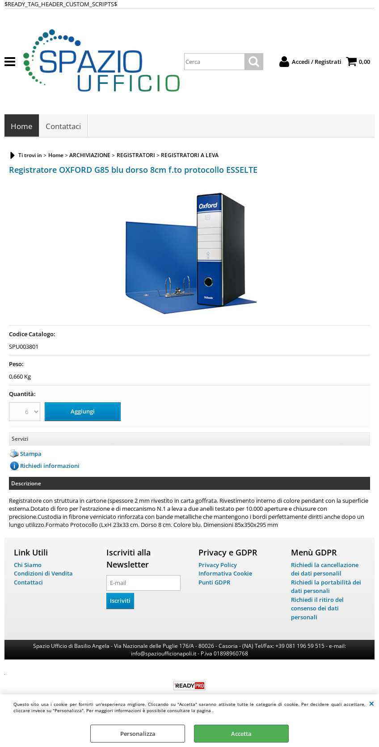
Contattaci (63, 126)
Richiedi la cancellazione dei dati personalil (324, 569)
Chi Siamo (28, 565)
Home (22, 126)
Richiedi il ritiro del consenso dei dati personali (317, 608)
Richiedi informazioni (50, 466)
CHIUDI (372, 703)
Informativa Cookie (225, 573)
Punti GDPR (214, 582)
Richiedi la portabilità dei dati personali (326, 586)
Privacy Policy (217, 565)
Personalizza (138, 734)
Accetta (241, 734)
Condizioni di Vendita (43, 573)
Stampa (31, 454)
